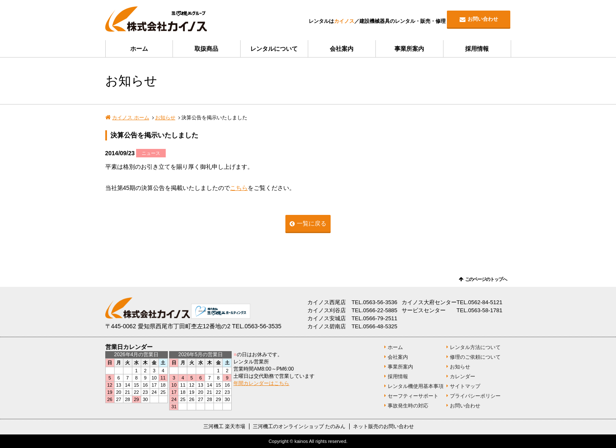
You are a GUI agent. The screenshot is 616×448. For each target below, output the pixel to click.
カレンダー (462, 376)
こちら (239, 187)
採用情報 (477, 48)
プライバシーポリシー (475, 396)
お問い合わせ (483, 19)
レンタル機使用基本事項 (416, 386)
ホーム (139, 48)
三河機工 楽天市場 (224, 426)
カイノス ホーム (130, 118)
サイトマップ (465, 386)
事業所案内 (409, 48)
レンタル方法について (475, 347)
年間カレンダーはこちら (261, 383)
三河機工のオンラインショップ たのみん (299, 426)
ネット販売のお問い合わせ (383, 426)
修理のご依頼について (475, 357)
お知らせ (165, 118)
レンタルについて (274, 48)
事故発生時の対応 (408, 406)
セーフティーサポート (413, 396)
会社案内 (341, 48)
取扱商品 (206, 48)
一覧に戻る (311, 223)
